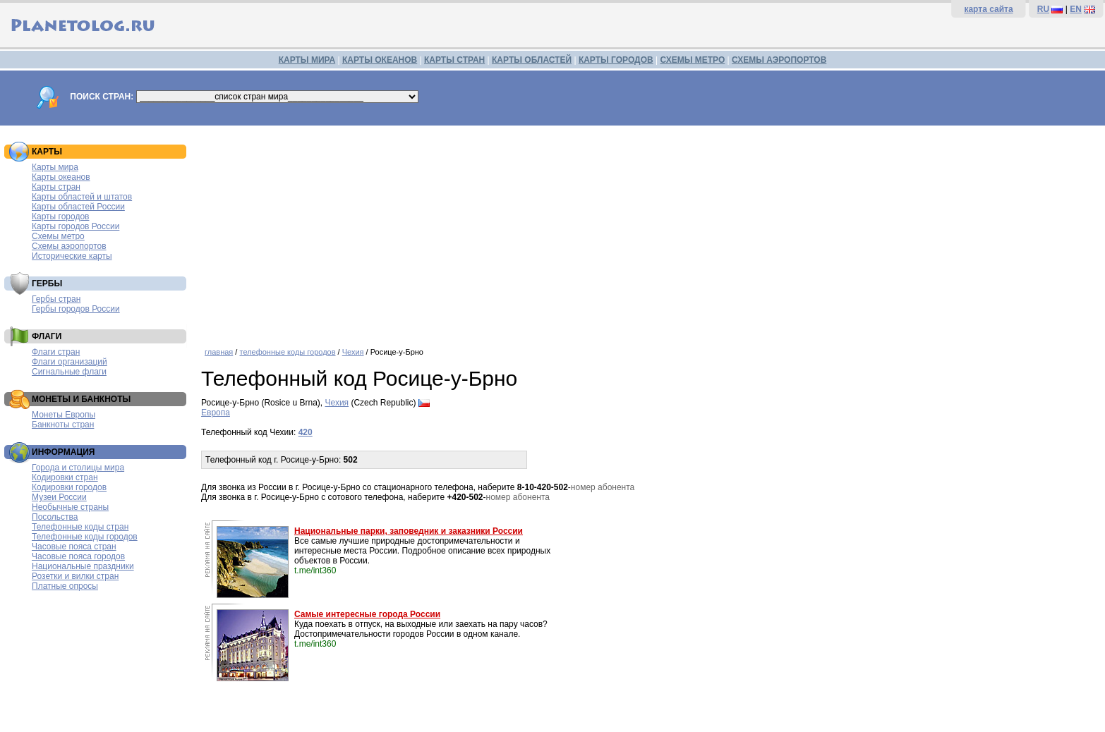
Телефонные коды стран (80, 527)
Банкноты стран (63, 424)
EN (1076, 9)
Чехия (353, 352)
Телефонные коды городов (85, 537)
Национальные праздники (83, 566)
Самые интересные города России (367, 614)
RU (1043, 9)
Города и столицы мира (78, 467)
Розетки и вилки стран (75, 576)
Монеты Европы (63, 415)
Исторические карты (72, 256)
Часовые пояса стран (74, 546)
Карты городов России (75, 226)
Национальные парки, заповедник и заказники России (408, 531)
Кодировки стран (65, 477)
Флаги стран (56, 352)
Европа (215, 412)
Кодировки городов (69, 487)
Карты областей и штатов (82, 197)
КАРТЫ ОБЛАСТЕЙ (532, 60)
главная (219, 352)
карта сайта (988, 9)
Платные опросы (65, 586)
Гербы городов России (76, 309)
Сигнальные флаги (69, 372)
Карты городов (60, 216)
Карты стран (56, 187)
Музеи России (59, 497)
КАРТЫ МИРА (307, 60)
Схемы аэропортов (69, 246)
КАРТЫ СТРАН (454, 60)
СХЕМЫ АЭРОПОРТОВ (779, 60)
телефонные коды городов (287, 352)
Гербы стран (56, 299)
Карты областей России (78, 207)
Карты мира (55, 167)
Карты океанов (61, 177)
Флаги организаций (69, 362)
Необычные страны (70, 507)
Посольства (55, 517)
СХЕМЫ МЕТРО (692, 60)
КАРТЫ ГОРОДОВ (616, 60)
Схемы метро (58, 236)
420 (305, 432)
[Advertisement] (650, 231)
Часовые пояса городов (78, 556)
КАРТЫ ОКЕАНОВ (379, 60)
